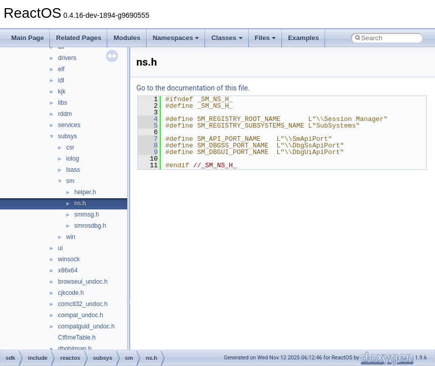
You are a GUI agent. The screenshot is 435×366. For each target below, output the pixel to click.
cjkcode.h (71, 292)
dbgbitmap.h (75, 348)
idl (61, 80)
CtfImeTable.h (77, 337)
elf (61, 69)
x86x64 (68, 270)
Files (265, 38)
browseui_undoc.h (82, 281)
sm (70, 181)
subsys (67, 136)
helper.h (85, 192)
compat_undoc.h (80, 315)
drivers (67, 58)
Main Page (27, 38)
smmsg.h (86, 214)
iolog (72, 158)
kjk (62, 91)
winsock (69, 259)
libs (62, 102)
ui (60, 248)
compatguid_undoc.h (86, 326)
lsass (73, 169)
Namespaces (176, 38)
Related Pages (78, 38)
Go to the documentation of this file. (193, 88)
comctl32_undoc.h (82, 304)
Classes (226, 38)
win (70, 236)
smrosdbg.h (90, 225)
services (69, 125)
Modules (126, 38)
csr (70, 147)
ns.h (80, 203)
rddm (65, 113)
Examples (303, 38)
